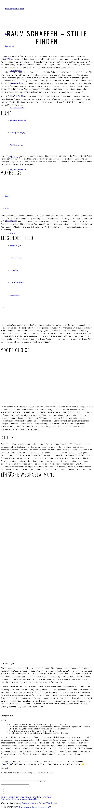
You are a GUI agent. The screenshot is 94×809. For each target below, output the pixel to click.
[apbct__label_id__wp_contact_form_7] (15, 785)
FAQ (40, 797)
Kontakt (12, 233)
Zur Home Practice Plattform (11, 763)
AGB (49, 807)
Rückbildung (33, 799)
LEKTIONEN (14, 797)
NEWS (34, 797)
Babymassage (6, 799)
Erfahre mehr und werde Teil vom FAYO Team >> (39, 803)
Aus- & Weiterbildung (17, 108)
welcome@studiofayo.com (14, 9)
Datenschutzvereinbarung (28, 807)
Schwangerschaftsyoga (20, 799)
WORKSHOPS (25, 797)
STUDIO (4, 797)
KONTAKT (47, 797)
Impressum (42, 807)
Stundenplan (9, 46)
